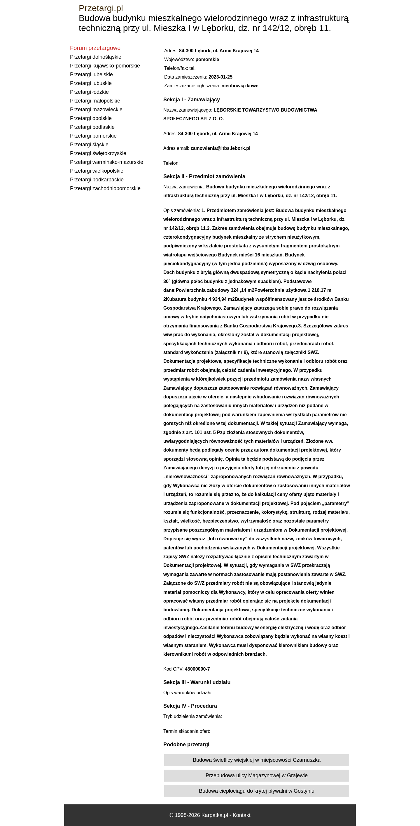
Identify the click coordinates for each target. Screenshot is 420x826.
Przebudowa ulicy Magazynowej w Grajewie (257, 775)
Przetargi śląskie (89, 145)
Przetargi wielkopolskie (96, 171)
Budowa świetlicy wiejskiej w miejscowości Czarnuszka (257, 760)
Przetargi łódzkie (89, 92)
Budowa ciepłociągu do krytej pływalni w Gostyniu (256, 791)
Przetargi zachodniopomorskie (105, 188)
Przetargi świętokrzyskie (98, 153)
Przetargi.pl (101, 8)
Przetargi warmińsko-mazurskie (106, 162)
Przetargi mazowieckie (96, 109)
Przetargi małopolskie (95, 101)
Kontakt (242, 815)
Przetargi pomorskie (93, 136)
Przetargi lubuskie (91, 83)
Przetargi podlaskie (92, 127)
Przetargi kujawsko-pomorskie (105, 66)
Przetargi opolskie (91, 118)
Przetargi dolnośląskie (95, 57)
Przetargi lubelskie (91, 74)
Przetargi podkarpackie (97, 180)
